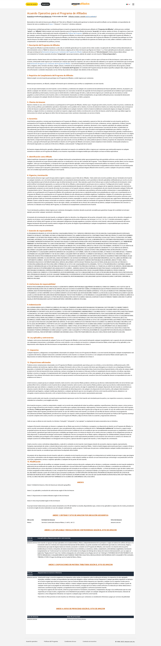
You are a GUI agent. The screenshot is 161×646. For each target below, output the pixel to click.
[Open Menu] (132, 4)
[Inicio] (81, 4)
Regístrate (45, 4)
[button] (128, 4)
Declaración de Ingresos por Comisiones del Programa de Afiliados (62, 52)
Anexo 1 (51, 24)
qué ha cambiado (91, 16)
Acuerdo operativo (31, 641)
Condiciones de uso (70, 641)
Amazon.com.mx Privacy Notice (76, 619)
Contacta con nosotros (89, 641)
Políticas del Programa (75, 33)
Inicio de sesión (32, 4)
